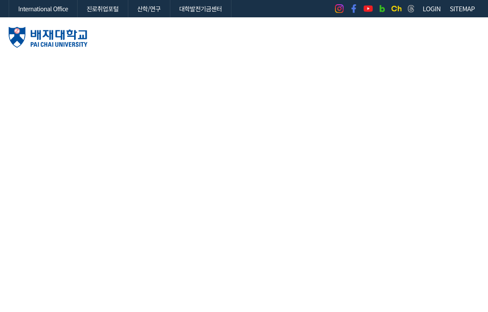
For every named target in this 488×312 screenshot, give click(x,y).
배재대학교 (48, 37)
